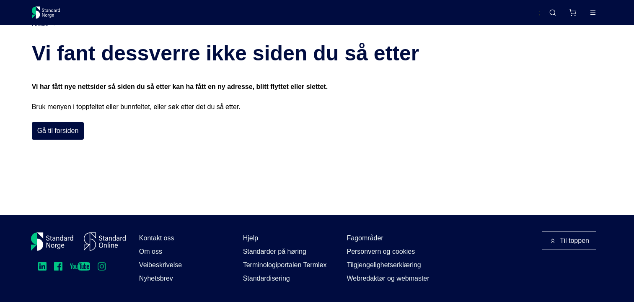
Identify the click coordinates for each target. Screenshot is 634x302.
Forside (40, 37)
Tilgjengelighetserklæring (384, 264)
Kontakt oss (156, 238)
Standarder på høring (274, 251)
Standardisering (266, 278)
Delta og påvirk (154, 15)
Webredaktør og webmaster (388, 278)
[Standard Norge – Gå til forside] (51, 16)
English (513, 16)
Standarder (102, 15)
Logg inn (582, 15)
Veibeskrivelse (160, 264)
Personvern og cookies (381, 251)
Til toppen (569, 241)
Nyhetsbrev (156, 278)
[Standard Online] (105, 242)
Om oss (150, 251)
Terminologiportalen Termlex (285, 264)
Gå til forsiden (58, 143)
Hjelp (250, 238)
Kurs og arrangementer (225, 15)
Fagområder (365, 238)
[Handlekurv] (548, 16)
